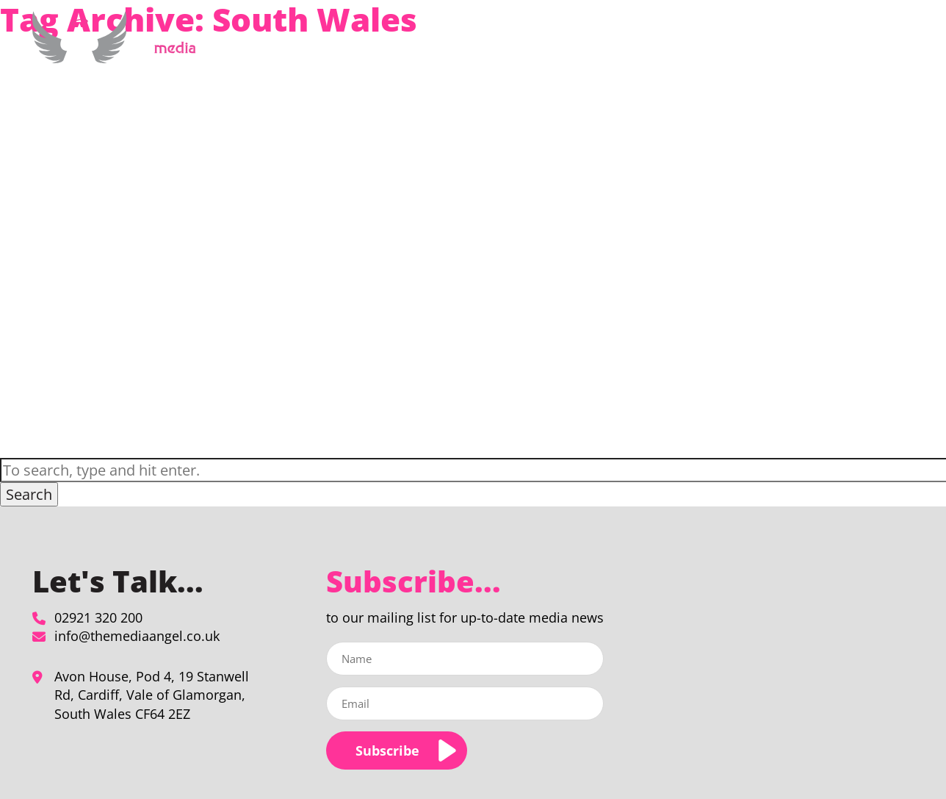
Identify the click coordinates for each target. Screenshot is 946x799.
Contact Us (860, 47)
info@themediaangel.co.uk (137, 636)
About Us (673, 47)
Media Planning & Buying (559, 47)
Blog (808, 47)
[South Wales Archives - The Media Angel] (119, 54)
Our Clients (755, 47)
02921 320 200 (98, 617)
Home (467, 47)
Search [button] (29, 494)
